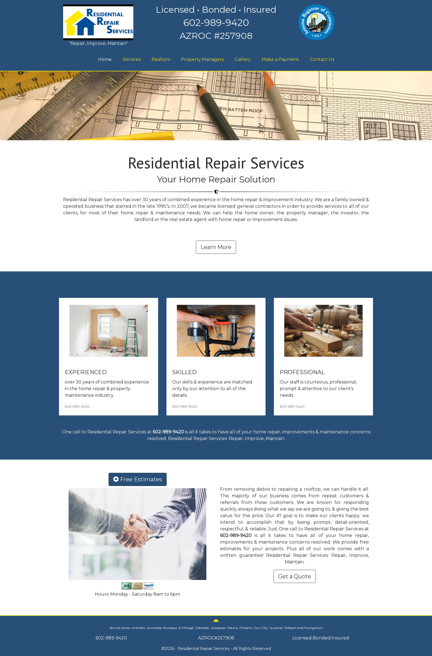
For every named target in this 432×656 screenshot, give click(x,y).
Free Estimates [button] (137, 479)
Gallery (243, 59)
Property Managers (202, 59)
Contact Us (322, 59)
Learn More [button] (216, 247)
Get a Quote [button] (294, 576)
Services (132, 59)
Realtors (161, 59)
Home (105, 59)
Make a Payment (280, 59)
